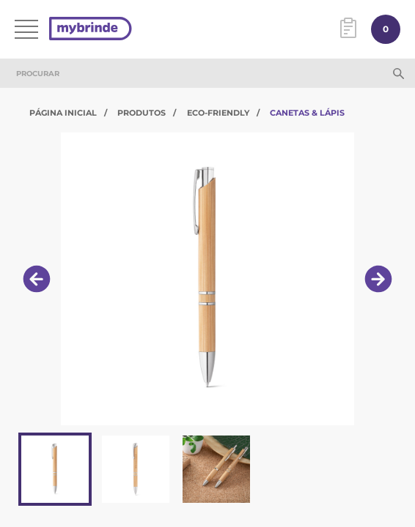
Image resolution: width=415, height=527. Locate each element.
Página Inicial (63, 113)
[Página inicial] (90, 29)
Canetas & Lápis (307, 113)
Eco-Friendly (218, 113)
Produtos (141, 113)
